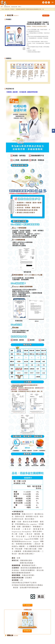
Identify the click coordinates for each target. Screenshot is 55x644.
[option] (15, 36)
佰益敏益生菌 (7, 6)
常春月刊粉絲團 (53, 130)
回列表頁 (26, 605)
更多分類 (45, 15)
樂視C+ (20, 6)
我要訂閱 (27, 630)
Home (3, 9)
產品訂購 (7, 9)
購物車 (46, 2)
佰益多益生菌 (14, 6)
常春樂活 (12, 9)
